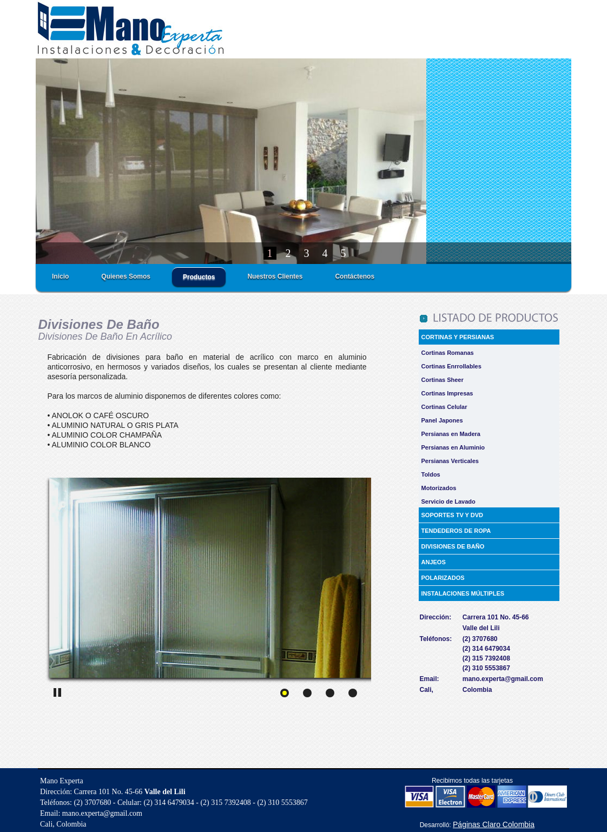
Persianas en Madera (450, 434)
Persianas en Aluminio (453, 447)
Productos (199, 277)
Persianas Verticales (450, 461)
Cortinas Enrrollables (451, 366)
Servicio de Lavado (448, 501)
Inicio (60, 276)
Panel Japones (442, 420)
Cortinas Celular (444, 407)
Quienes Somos (125, 276)
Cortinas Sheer (442, 380)
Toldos (430, 474)
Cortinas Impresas (447, 393)
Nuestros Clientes (274, 276)
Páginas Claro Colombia (494, 824)
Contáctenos (354, 276)
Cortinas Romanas (447, 352)
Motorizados (439, 488)
